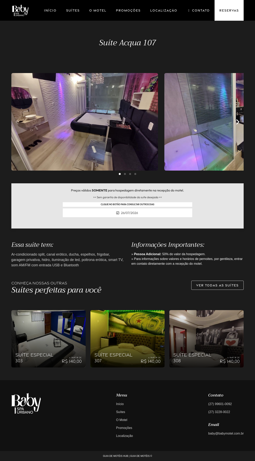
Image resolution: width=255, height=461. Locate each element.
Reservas (229, 10)
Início (50, 10)
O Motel (121, 420)
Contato (198, 10)
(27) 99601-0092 (220, 404)
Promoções (128, 10)
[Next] (237, 121)
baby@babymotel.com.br (226, 433)
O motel (97, 10)
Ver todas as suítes (217, 285)
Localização (163, 10)
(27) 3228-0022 (219, 412)
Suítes (73, 10)
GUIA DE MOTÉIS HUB (115, 456)
